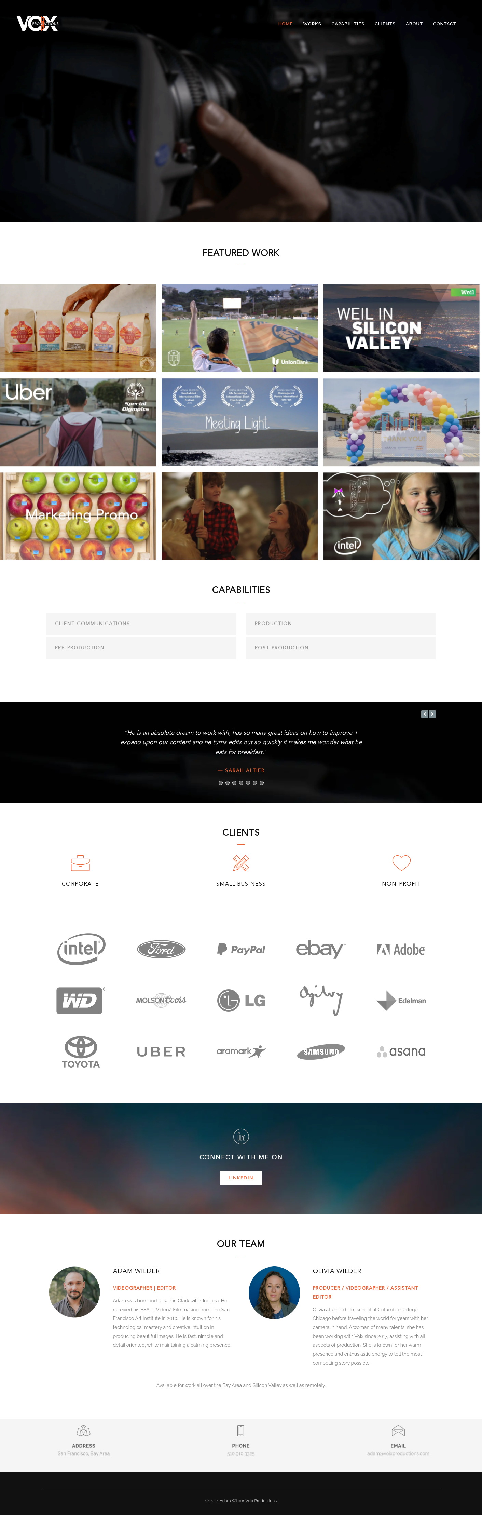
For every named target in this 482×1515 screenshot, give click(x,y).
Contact (444, 23)
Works (312, 23)
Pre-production (80, 647)
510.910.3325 (241, 1439)
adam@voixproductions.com (398, 1439)
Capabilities (348, 23)
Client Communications (92, 623)
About (414, 23)
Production (273, 623)
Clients (385, 23)
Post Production (282, 647)
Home (285, 23)
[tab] (141, 623)
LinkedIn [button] (241, 1177)
